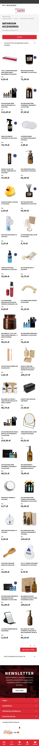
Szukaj (12, 744)
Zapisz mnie (19, 690)
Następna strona (28, 650)
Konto (27, 744)
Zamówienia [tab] (7, 706)
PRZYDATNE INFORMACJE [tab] (11, 711)
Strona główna (7, 18)
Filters (19, 37)
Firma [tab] (4, 700)
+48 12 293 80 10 (11, 5)
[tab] (19, 716)
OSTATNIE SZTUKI (8, 716)
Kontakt (35, 744)
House (16, 18)
